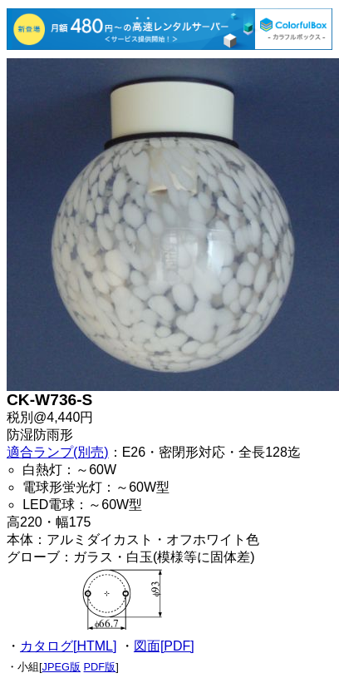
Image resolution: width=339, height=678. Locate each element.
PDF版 (100, 667)
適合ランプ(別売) (58, 452)
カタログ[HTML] (68, 646)
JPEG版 (61, 667)
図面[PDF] (164, 646)
